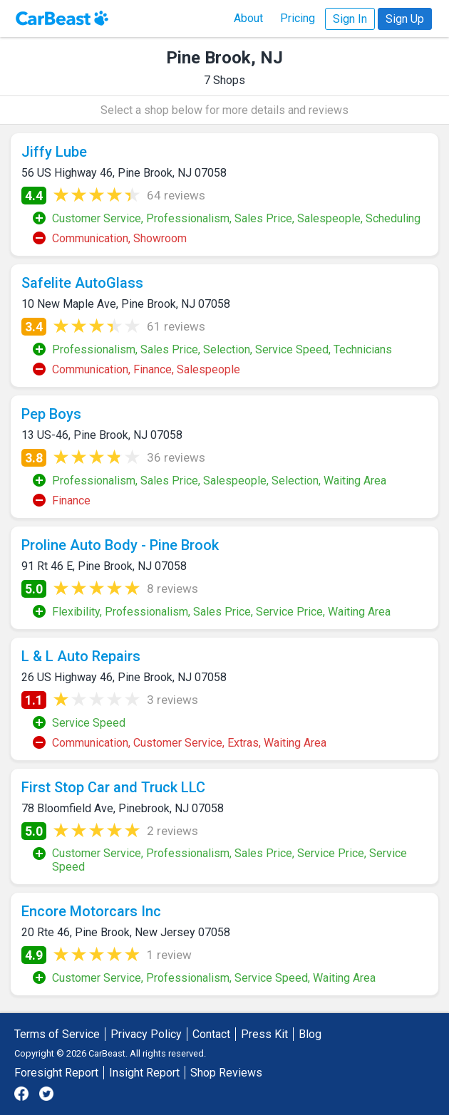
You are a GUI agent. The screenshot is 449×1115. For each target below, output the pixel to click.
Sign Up (405, 19)
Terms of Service (57, 1034)
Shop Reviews (226, 1072)
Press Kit (264, 1034)
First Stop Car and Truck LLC (113, 787)
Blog (310, 1034)
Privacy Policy (146, 1034)
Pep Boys (51, 413)
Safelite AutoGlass (82, 282)
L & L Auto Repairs (80, 656)
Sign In (350, 19)
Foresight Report (56, 1072)
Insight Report (144, 1072)
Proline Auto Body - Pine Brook (120, 545)
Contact (211, 1034)
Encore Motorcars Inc (91, 911)
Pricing (297, 18)
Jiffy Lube (54, 151)
